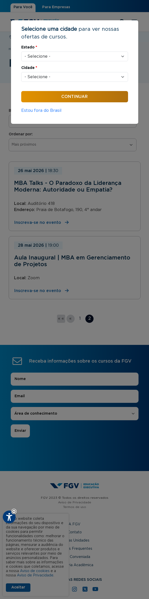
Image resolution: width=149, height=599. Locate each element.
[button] (14, 511)
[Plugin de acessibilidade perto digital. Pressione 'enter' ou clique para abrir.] (9, 517)
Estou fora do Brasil (41, 110)
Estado (29, 47)
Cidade (29, 68)
